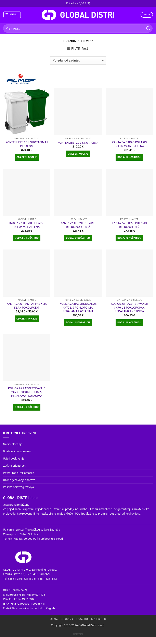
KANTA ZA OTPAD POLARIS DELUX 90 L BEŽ (129, 225)
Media (54, 619)
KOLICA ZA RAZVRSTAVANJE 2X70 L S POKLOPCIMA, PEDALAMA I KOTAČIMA (26, 392)
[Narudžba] (78, 60)
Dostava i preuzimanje (17, 451)
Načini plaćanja (12, 444)
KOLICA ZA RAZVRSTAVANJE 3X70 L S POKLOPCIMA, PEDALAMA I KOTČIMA (129, 307)
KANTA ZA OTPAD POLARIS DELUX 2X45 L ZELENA (129, 144)
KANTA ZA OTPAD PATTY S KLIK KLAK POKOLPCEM (26, 305)
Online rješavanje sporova (19, 480)
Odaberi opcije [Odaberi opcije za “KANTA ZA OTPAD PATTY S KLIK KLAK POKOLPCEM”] (26, 318)
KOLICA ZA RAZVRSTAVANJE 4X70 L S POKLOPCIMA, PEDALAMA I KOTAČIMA (78, 307)
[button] (78, 3)
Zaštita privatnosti (14, 465)
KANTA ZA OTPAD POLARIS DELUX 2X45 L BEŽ (78, 225)
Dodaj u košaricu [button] (129, 157)
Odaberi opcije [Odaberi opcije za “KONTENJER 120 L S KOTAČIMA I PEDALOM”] (26, 157)
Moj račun (98, 619)
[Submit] (148, 28)
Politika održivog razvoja (18, 487)
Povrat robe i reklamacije (18, 473)
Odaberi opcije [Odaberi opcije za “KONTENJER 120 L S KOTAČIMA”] (78, 153)
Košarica (82, 619)
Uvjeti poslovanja (13, 458)
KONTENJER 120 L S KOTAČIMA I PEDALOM (26, 144)
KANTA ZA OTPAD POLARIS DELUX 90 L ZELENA (26, 225)
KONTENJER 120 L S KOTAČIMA (77, 142)
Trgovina (67, 619)
